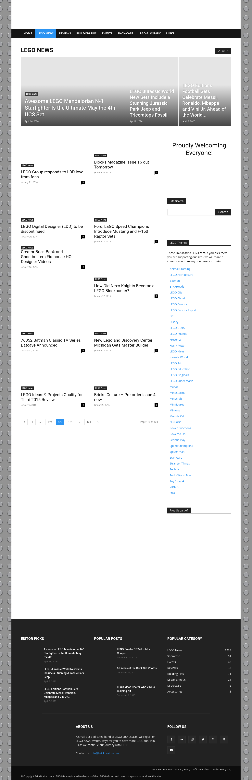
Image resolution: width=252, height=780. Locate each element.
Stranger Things (180, 463)
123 (89, 422)
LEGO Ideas (177, 351)
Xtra (172, 493)
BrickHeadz (177, 286)
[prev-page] (24, 422)
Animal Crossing (180, 269)
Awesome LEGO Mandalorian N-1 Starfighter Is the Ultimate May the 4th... (64, 653)
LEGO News (46, 33)
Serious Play (177, 440)
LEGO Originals (179, 375)
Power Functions (180, 428)
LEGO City (176, 292)
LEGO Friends (178, 334)
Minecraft (176, 398)
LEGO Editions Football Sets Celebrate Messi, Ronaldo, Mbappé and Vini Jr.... (61, 692)
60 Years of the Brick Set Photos (137, 668)
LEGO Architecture (181, 275)
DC (171, 316)
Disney (174, 322)
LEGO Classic (178, 298)
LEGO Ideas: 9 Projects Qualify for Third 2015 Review (52, 397)
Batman (175, 280)
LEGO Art (175, 363)
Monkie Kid (177, 416)
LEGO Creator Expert (183, 310)
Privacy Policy (182, 769)
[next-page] (98, 422)
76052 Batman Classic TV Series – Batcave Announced (52, 343)
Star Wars (176, 457)
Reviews (65, 33)
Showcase (125, 33)
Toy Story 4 (177, 481)
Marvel (174, 387)
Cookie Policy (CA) (221, 769)
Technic (175, 469)
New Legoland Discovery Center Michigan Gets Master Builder (123, 343)
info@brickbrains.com (105, 753)
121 (70, 422)
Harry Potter (178, 345)
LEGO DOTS (177, 328)
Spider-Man (177, 451)
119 (50, 422)
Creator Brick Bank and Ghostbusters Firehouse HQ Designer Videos (46, 256)
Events (107, 33)
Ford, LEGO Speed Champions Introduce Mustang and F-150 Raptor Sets (121, 231)
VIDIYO (174, 487)
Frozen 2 (175, 339)
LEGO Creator (178, 304)
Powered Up (177, 434)
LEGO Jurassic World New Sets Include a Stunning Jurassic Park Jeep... (64, 673)
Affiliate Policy (200, 769)
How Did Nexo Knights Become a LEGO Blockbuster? (124, 288)
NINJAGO (175, 422)
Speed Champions (181, 446)
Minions (175, 410)
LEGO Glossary (149, 33)
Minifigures (177, 404)
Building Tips (86, 33)
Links (170, 33)
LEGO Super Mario (181, 381)
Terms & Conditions (161, 769)
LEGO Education (180, 369)
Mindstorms (177, 393)
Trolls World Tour (181, 475)
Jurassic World (179, 357)
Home (28, 33)
